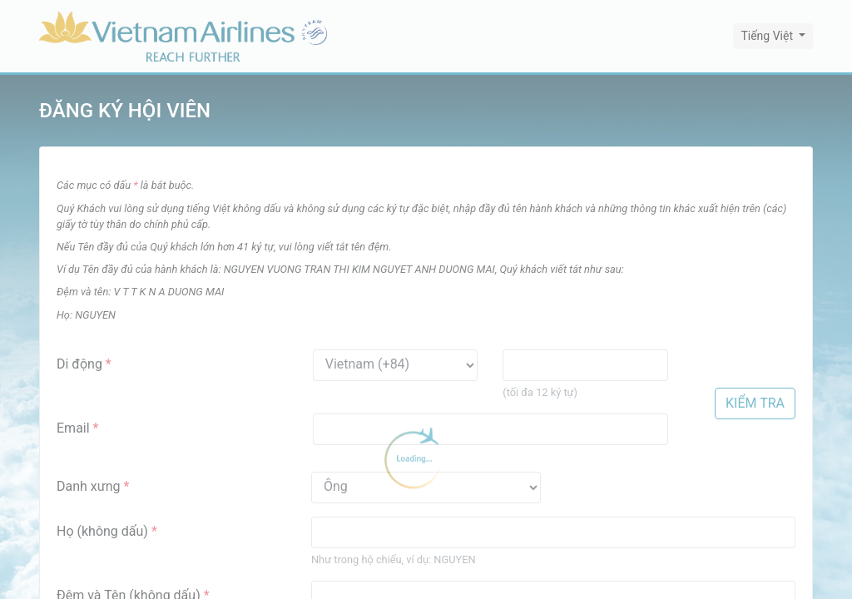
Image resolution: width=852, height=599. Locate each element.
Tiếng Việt (768, 35)
